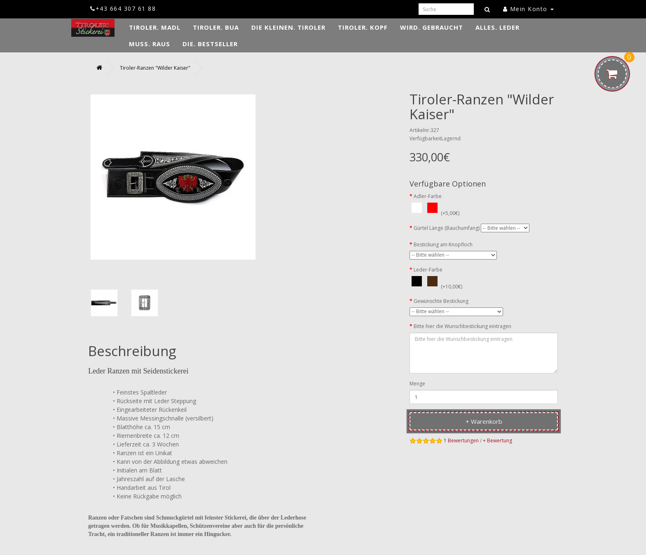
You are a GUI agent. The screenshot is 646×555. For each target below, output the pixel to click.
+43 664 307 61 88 (123, 8)
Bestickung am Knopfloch (443, 244)
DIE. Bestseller (210, 44)
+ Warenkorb (484, 421)
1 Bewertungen (461, 440)
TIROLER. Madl (154, 27)
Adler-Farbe (428, 196)
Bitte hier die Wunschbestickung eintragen (462, 326)
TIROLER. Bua (216, 27)
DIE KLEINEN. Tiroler (288, 27)
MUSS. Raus (149, 44)
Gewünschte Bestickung (441, 301)
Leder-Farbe (428, 269)
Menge (417, 383)
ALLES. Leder (497, 27)
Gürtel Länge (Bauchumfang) (447, 227)
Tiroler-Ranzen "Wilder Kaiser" (155, 67)
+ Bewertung (497, 440)
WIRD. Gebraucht (431, 27)
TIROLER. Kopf (363, 27)
